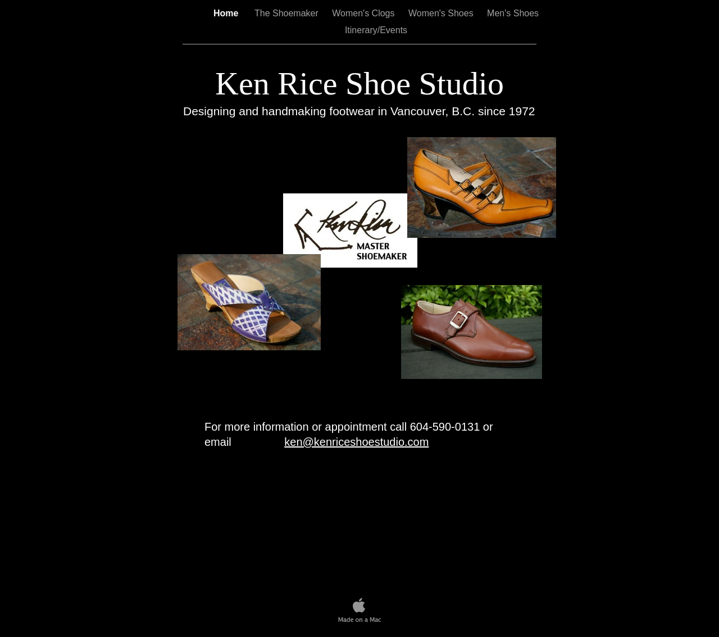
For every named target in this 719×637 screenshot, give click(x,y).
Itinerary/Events (376, 30)
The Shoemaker (286, 13)
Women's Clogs (364, 13)
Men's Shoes (513, 13)
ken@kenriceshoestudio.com (356, 442)
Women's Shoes (442, 13)
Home (227, 13)
